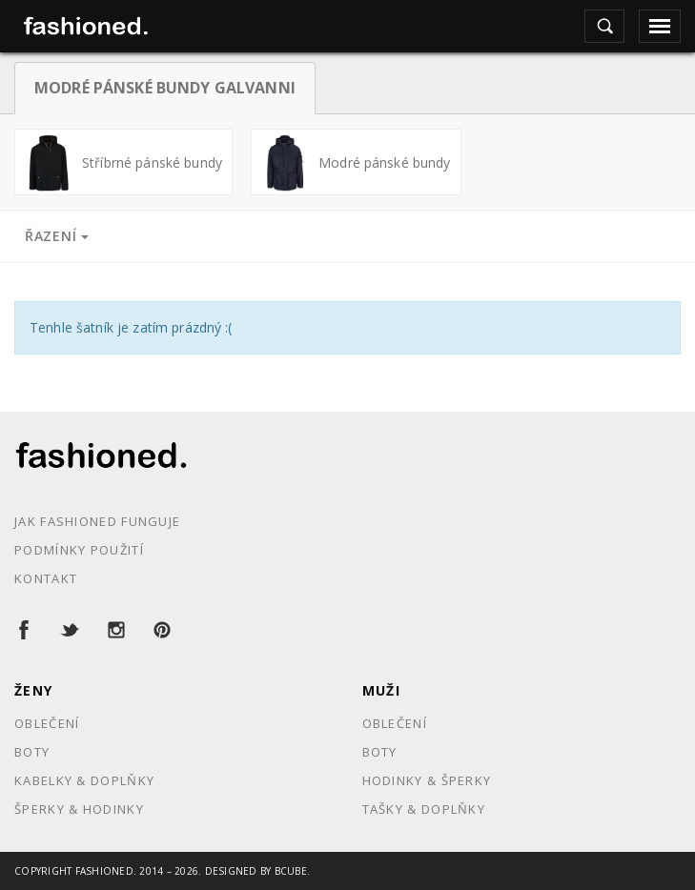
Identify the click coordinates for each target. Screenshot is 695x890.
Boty (32, 751)
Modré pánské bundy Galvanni (165, 87)
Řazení (57, 236)
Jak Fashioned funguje (97, 521)
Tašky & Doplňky (424, 809)
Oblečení (46, 723)
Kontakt (45, 578)
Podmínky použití (79, 549)
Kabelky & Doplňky (84, 780)
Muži (381, 690)
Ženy (33, 690)
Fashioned (104, 871)
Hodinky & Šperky (427, 780)
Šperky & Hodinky (79, 809)
